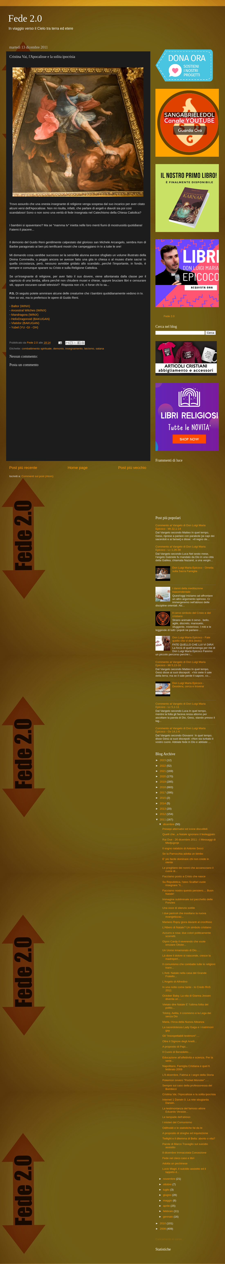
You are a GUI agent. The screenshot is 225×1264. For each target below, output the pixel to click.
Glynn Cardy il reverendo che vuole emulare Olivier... (184, 943)
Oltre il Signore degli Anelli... (179, 1041)
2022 (163, 765)
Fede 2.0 (25, 18)
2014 (163, 803)
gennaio (168, 1216)
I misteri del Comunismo (177, 1122)
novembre (169, 1178)
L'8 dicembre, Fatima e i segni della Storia (188, 1074)
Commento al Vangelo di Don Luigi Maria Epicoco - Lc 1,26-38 (180, 548)
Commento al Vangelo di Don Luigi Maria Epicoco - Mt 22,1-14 (180, 527)
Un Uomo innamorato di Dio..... (181, 950)
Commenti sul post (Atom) (37, 476)
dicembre (169, 824)
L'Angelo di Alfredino (175, 981)
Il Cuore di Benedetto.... (176, 1051)
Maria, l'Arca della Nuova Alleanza (183, 1021)
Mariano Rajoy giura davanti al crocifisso (187, 922)
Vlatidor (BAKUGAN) (25, 323)
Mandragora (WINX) (25, 314)
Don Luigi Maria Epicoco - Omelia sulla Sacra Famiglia (192, 569)
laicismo (89, 348)
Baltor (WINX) (20, 306)
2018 (163, 787)
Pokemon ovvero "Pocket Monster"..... (185, 1080)
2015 (163, 797)
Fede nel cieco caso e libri (178, 1158)
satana (100, 348)
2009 (163, 1228)
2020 (163, 776)
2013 (163, 808)
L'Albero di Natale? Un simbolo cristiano (186, 927)
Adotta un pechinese (175, 1163)
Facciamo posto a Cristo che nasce (184, 876)
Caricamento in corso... (169, 1239)
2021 (163, 771)
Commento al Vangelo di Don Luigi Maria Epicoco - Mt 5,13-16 (180, 663)
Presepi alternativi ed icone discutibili (185, 828)
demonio (58, 348)
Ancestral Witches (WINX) (29, 310)
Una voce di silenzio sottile (178, 907)
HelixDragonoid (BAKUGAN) (31, 319)
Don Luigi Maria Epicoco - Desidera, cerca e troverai (188, 685)
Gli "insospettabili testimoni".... (180, 1035)
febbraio (168, 1211)
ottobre (167, 1184)
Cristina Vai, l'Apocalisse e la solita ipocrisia (189, 1094)
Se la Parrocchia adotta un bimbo (182, 853)
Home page (78, 467)
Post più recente (23, 467)
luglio (166, 1189)
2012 (163, 814)
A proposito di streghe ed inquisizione (185, 1133)
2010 (163, 1223)
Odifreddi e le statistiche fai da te (182, 1127)
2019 (163, 781)
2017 (163, 792)
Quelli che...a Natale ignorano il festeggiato (188, 834)
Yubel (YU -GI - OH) (25, 327)
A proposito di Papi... (175, 1046)
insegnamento (74, 348)
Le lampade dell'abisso (176, 1117)
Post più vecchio (132, 467)
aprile (167, 1205)
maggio (168, 1200)
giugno (167, 1194)
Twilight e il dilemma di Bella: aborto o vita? (188, 1138)
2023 (163, 760)
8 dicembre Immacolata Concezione (184, 1152)
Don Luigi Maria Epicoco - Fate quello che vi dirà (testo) (191, 639)
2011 (163, 819)
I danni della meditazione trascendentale (187, 590)
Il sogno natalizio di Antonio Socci (182, 848)
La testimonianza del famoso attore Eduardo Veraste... (183, 1110)
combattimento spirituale (37, 348)
